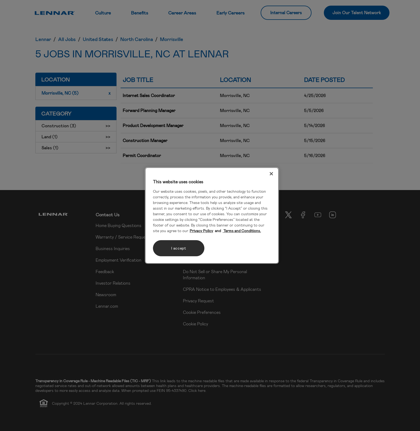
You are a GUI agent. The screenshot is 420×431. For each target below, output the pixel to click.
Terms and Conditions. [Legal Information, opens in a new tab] (242, 230)
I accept (178, 248)
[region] (212, 215)
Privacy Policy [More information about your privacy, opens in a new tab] (201, 230)
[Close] (271, 174)
